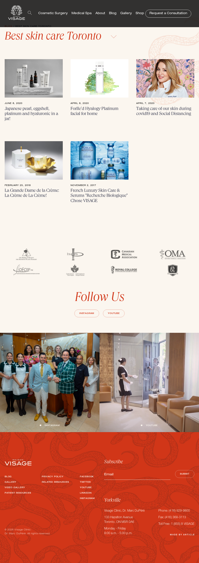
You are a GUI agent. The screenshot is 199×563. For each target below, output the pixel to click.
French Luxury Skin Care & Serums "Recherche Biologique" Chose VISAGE (99, 196)
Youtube (114, 314)
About (100, 13)
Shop (140, 13)
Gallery (126, 13)
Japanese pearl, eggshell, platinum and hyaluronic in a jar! (31, 114)
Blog (112, 13)
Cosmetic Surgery (53, 13)
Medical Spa (82, 13)
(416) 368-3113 (175, 517)
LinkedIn (86, 493)
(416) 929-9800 (179, 511)
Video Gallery (15, 488)
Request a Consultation (168, 13)
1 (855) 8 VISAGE (182, 524)
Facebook (87, 477)
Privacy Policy (52, 477)
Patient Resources (18, 493)
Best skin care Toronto (61, 37)
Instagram (86, 314)
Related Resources (55, 482)
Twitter (85, 482)
